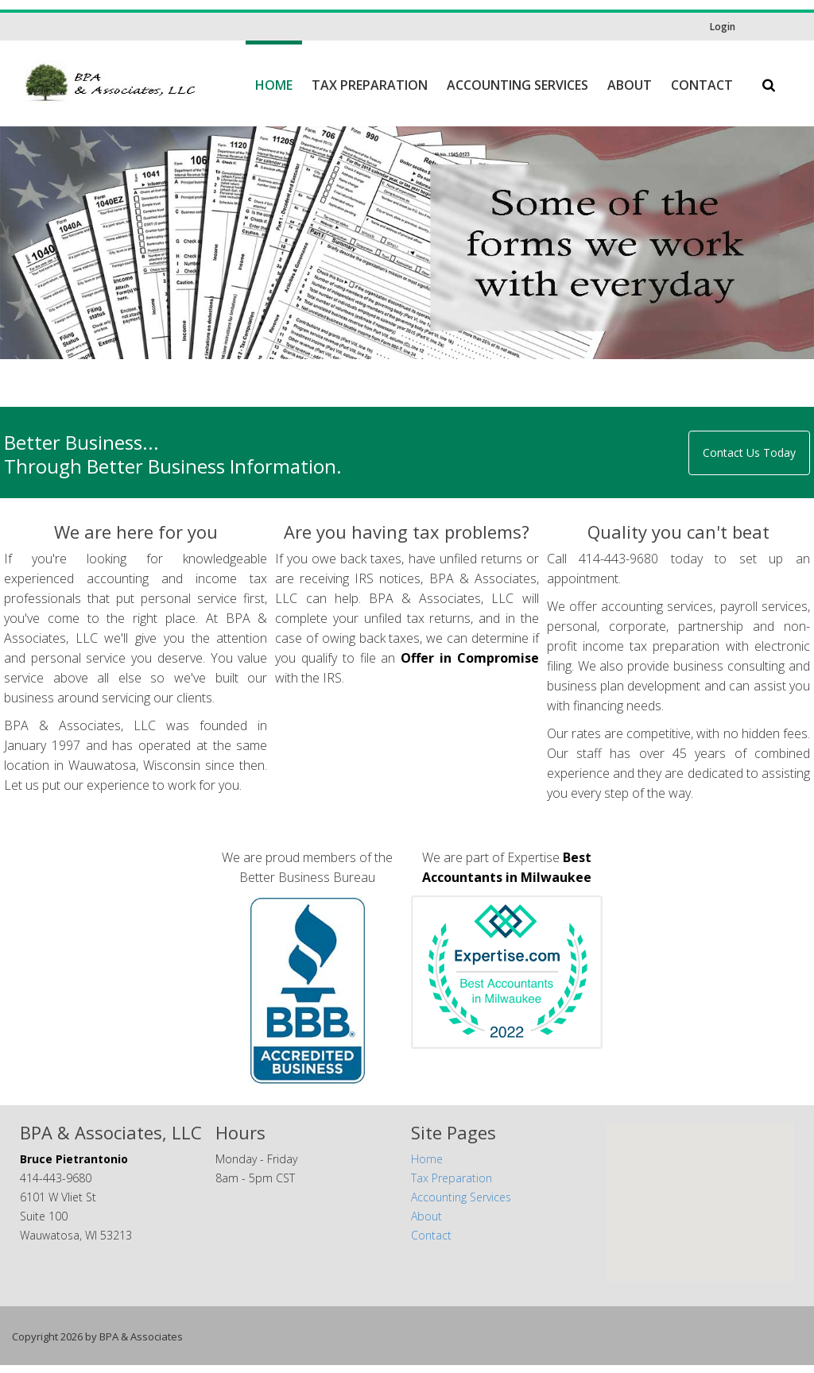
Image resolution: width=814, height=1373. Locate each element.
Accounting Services (517, 85)
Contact (702, 85)
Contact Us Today (749, 460)
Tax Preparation (370, 85)
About (629, 85)
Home (274, 85)
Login (722, 26)
